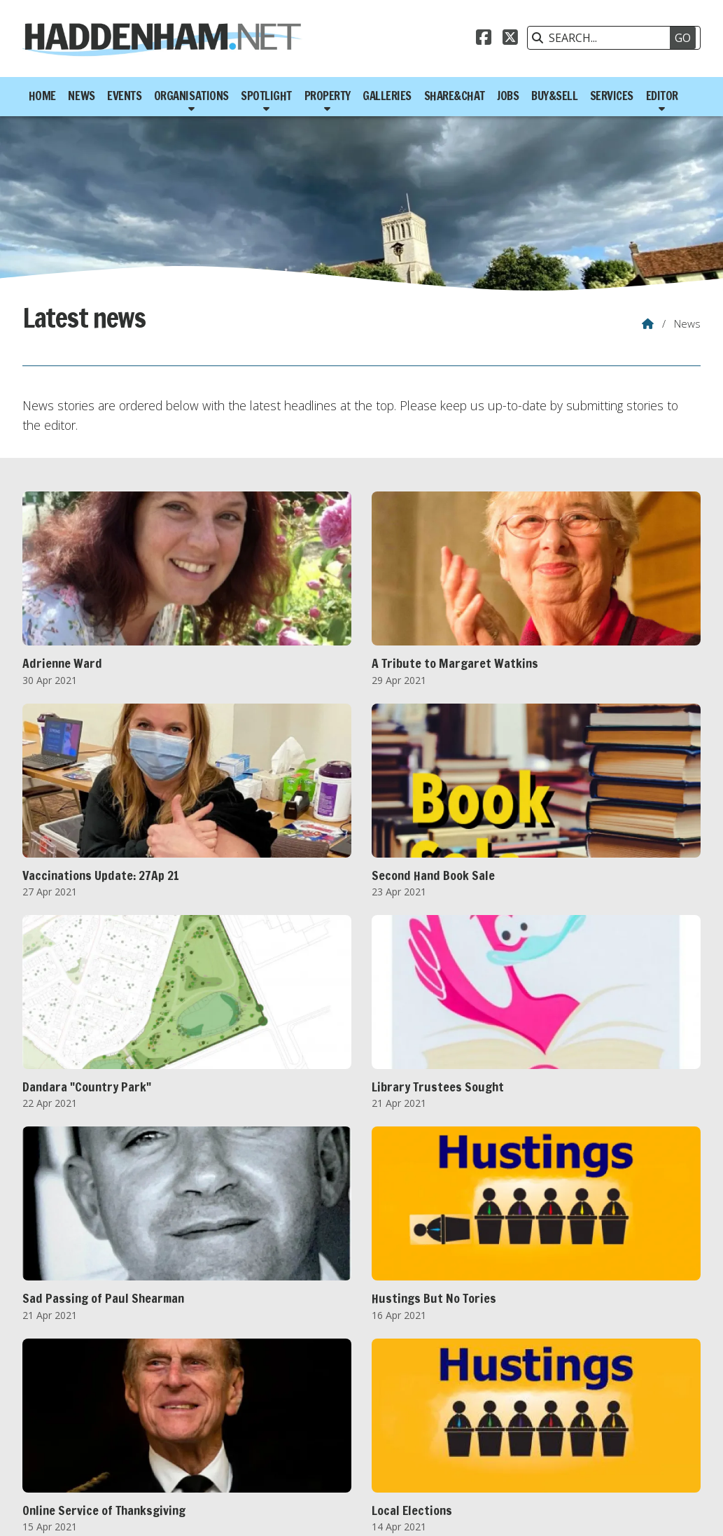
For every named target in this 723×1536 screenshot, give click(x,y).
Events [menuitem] (124, 96)
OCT (320, 1442)
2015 (193, 1427)
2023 (471, 1427)
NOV (352, 1442)
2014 (159, 1427)
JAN (52, 1442)
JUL (230, 1442)
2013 (124, 1427)
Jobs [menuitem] (508, 96)
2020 (367, 1427)
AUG (259, 1442)
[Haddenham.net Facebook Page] (483, 39)
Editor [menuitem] (662, 96)
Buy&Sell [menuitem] (554, 96)
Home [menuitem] (42, 96)
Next (394, 1362)
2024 (506, 1427)
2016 (228, 1427)
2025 (541, 1427)
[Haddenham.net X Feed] (510, 39)
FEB (79, 1442)
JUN (203, 1442)
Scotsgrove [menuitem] (669, 1511)
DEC (383, 1442)
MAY (172, 1442)
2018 (298, 1427)
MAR (110, 1442)
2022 (436, 1427)
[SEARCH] (607, 38)
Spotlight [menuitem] (266, 96)
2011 (55, 1427)
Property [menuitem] (327, 96)
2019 (333, 1427)
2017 (263, 1427)
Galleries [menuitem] (387, 96)
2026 (576, 1427)
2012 (89, 1427)
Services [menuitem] (611, 96)
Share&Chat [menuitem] (454, 96)
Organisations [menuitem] (191, 96)
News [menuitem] (81, 96)
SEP (290, 1442)
